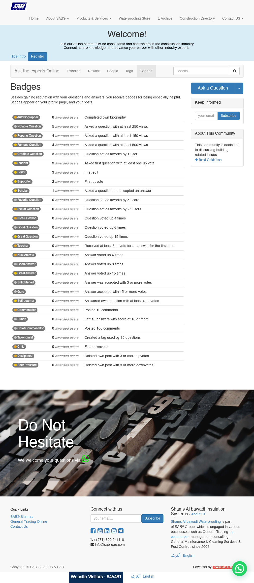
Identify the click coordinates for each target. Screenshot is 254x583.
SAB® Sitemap (21, 517)
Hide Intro (18, 56)
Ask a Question (213, 88)
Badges (146, 71)
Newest (94, 71)
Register (37, 56)
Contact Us (19, 526)
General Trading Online (28, 521)
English (188, 555)
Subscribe (228, 116)
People (112, 71)
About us (198, 514)
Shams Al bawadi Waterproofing (196, 521)
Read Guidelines (210, 159)
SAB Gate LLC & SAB (227, 567)
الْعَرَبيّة (176, 555)
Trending (74, 71)
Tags (129, 71)
